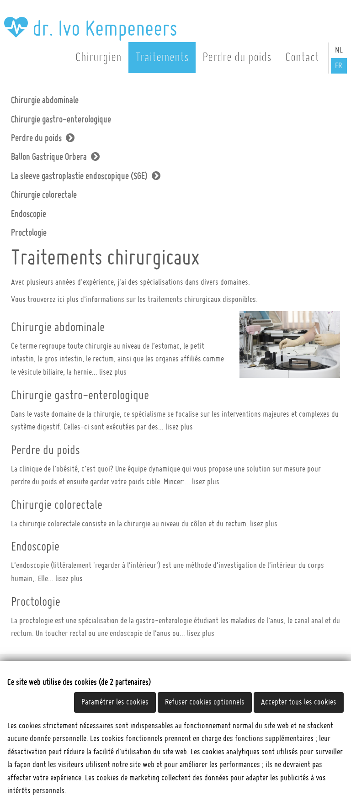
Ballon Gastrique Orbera (49, 157)
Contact (302, 57)
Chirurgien (98, 57)
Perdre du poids (236, 57)
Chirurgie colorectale (44, 195)
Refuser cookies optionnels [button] (205, 702)
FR (338, 65)
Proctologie (29, 233)
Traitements (162, 57)
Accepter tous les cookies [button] (298, 702)
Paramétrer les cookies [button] (115, 702)
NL (339, 50)
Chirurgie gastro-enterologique (61, 120)
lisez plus (113, 372)
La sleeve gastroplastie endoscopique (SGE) (79, 176)
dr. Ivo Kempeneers (90, 29)
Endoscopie (28, 214)
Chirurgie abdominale (45, 100)
